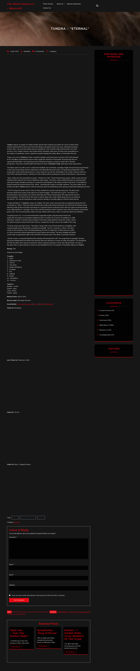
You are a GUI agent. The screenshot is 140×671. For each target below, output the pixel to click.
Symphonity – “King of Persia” (47, 632)
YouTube (36, 304)
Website (12, 585)
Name (11, 564)
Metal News (103, 325)
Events (101, 315)
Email (11, 575)
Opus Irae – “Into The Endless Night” (19, 633)
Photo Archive (48, 4)
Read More (16, 647)
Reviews (17, 522)
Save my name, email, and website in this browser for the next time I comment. (38, 595)
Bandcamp (49, 304)
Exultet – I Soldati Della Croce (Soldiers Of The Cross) (74, 634)
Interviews (103, 320)
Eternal (15, 517)
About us (60, 4)
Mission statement (74, 4)
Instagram (28, 304)
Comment (13, 537)
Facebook (20, 304)
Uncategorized (104, 335)
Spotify (42, 304)
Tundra (41, 517)
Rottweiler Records (28, 517)
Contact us (47, 8)
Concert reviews (105, 310)
